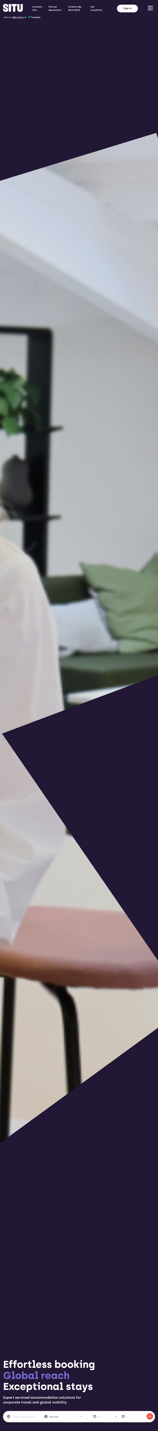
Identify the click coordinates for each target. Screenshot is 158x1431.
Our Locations (96, 8)
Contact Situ (37, 8)
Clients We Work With (74, 8)
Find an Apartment (54, 8)
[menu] (150, 8)
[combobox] (21, 1417)
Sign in (127, 8)
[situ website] (13, 8)
